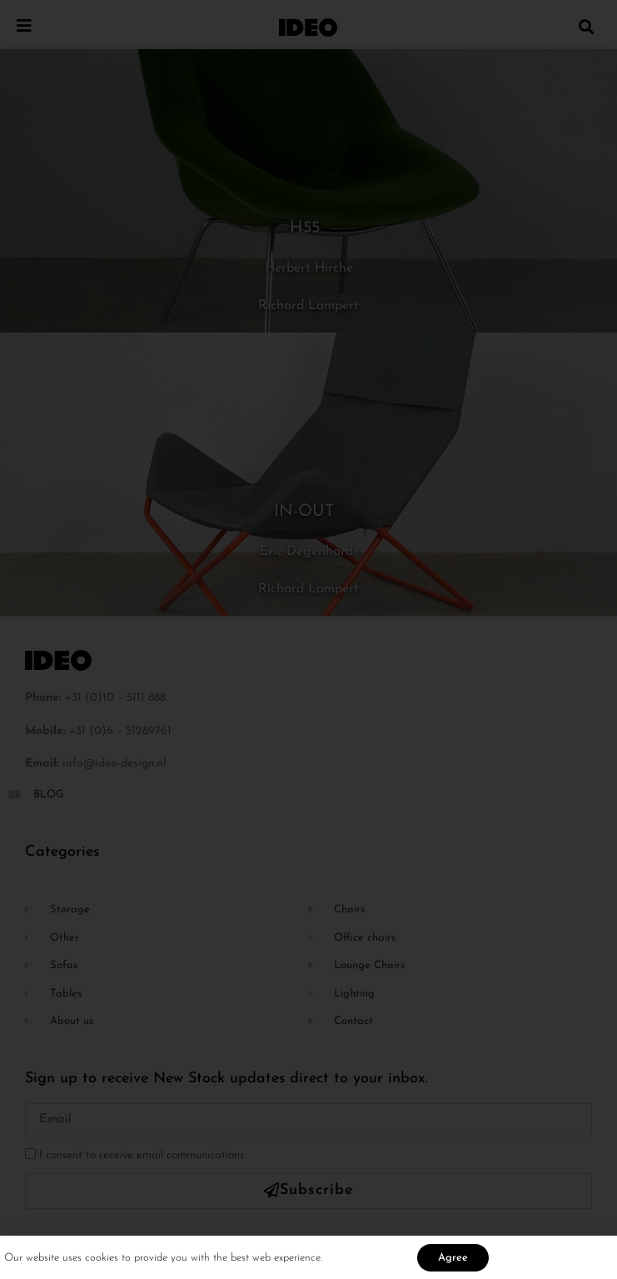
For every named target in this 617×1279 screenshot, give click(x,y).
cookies (103, 1260)
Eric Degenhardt (309, 551)
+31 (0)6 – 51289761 (120, 731)
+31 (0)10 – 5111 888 (115, 698)
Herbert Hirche (309, 268)
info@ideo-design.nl (114, 763)
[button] (586, 26)
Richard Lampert (308, 305)
